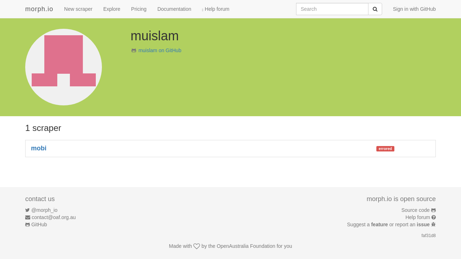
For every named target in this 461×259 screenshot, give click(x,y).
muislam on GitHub (159, 50)
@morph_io (44, 210)
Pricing (139, 9)
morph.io (39, 9)
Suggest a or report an (389, 224)
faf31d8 (428, 235)
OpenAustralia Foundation (246, 246)
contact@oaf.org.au (54, 217)
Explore (111, 9)
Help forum (215, 9)
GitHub (39, 224)
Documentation (174, 9)
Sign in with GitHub (414, 9)
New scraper (78, 9)
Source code (416, 210)
